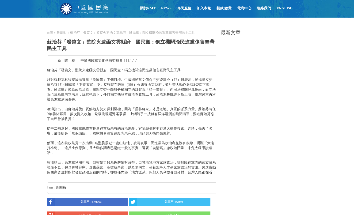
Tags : (51, 187)
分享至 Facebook (75, 202)
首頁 (50, 32)
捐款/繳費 (224, 8)
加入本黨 (204, 8)
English (285, 8)
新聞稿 (61, 32)
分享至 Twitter (156, 202)
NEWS (166, 8)
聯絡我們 (264, 8)
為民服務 (184, 8)
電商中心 (244, 8)
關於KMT (148, 8)
